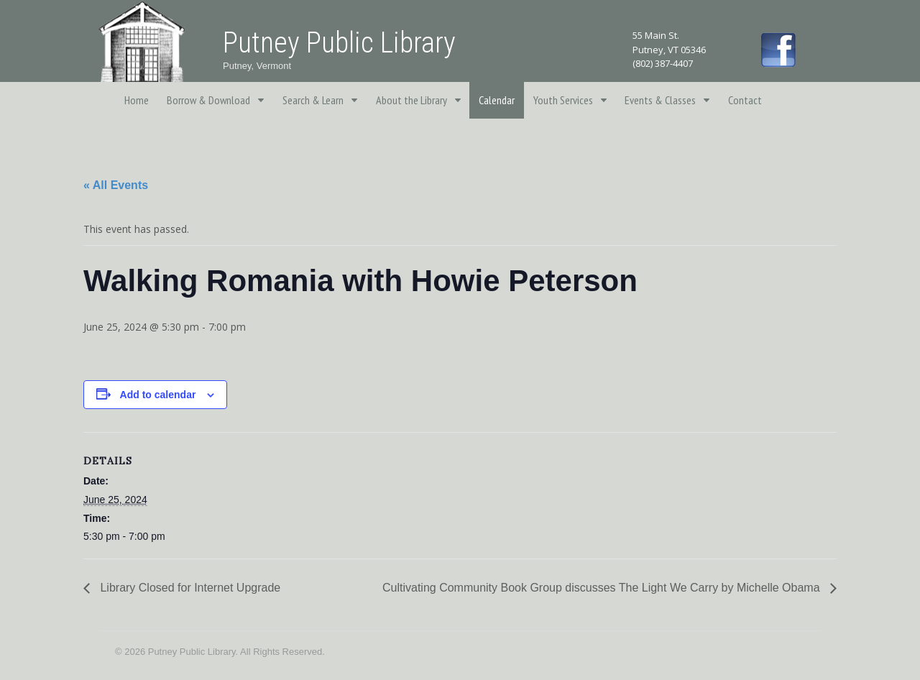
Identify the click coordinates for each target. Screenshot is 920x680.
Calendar (497, 100)
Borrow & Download (208, 100)
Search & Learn (313, 100)
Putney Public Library (339, 43)
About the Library (411, 100)
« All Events (115, 185)
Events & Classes (660, 100)
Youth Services (563, 100)
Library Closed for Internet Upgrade (188, 588)
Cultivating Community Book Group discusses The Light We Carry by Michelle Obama (602, 588)
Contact (745, 100)
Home (136, 100)
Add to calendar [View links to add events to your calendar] (158, 394)
